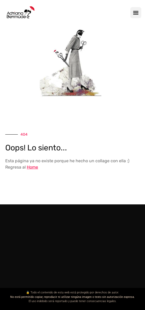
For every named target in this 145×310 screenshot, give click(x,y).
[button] (135, 12)
